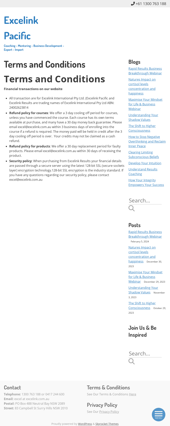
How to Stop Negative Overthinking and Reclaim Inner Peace (147, 141)
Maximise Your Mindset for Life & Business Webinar (145, 104)
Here (132, 394)
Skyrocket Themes (107, 424)
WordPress (85, 424)
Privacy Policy (109, 412)
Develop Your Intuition (144, 163)
